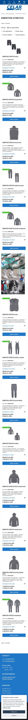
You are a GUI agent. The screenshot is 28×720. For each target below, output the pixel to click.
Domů (2, 13)
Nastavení (14, 715)
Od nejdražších (7, 31)
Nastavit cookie (6, 707)
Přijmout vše (14, 711)
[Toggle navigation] (4, 2)
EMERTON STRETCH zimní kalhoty (12, 400)
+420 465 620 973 (9, 659)
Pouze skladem (7, 35)
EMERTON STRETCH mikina (10, 443)
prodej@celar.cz (10, 661)
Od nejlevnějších (14, 27)
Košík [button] (24, 3)
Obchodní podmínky (7, 679)
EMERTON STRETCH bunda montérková (14, 228)
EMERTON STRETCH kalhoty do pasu (13, 185)
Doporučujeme (20, 35)
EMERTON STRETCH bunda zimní (12, 529)
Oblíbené (19, 3)
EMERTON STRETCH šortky (10, 56)
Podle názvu (19, 31)
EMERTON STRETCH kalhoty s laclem (13, 357)
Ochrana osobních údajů (8, 677)
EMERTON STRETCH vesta (10, 314)
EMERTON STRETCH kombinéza (11, 615)
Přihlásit (14, 3)
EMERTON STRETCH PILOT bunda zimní (14, 486)
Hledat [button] (9, 3)
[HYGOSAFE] (13, 273)
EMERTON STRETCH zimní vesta (11, 142)
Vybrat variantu (14, 76)
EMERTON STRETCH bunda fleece (12, 99)
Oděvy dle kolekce (10, 13)
